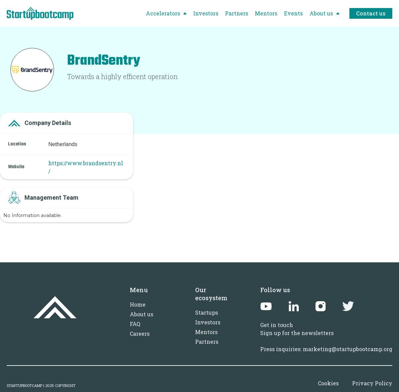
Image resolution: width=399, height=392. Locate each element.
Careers (140, 333)
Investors (207, 322)
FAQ (135, 323)
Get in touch (276, 324)
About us (141, 314)
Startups (206, 312)
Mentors (206, 331)
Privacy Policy (372, 383)
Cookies (328, 383)
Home (138, 304)
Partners (206, 341)
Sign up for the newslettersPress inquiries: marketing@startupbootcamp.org (326, 340)
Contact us (371, 13)
